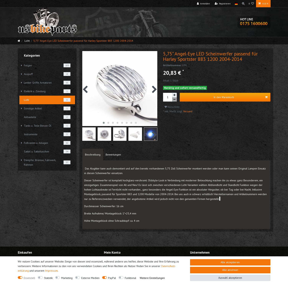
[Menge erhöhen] (174, 95)
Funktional (130, 278)
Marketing (67, 278)
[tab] (92, 154)
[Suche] (243, 3)
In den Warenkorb (241, 97)
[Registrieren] (222, 3)
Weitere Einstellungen (152, 278)
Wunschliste (172, 106)
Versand (187, 111)
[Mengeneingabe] (167, 97)
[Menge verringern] (174, 99)
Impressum (51, 270)
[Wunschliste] (251, 3)
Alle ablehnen (230, 270)
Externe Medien (90, 278)
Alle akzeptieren (230, 262)
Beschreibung (92, 154)
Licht (27, 40)
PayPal (112, 278)
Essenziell (29, 278)
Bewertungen (113, 154)
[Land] (235, 3)
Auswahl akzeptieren (230, 277)
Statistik (48, 278)
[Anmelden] (202, 3)
